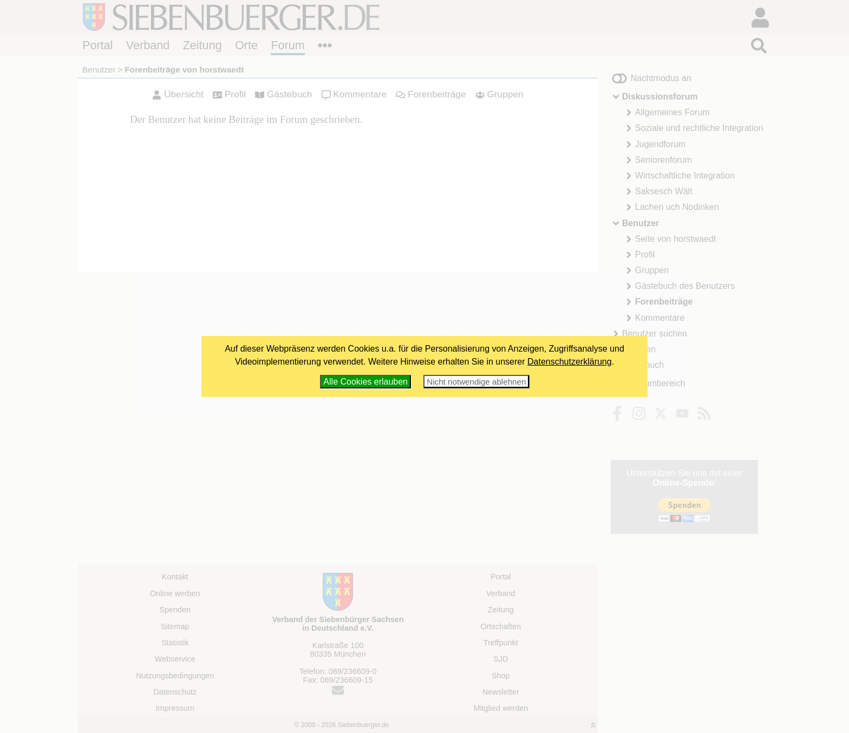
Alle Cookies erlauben (365, 381)
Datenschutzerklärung (569, 361)
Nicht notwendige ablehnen (476, 381)
